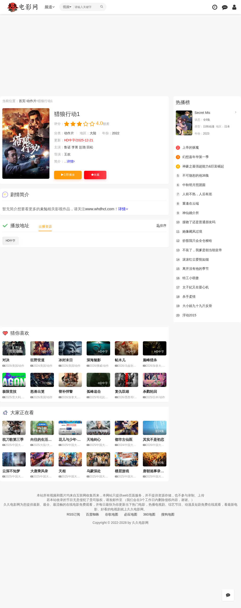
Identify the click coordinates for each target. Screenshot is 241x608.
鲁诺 (67, 147)
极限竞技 (9, 391)
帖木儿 (120, 360)
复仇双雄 (122, 391)
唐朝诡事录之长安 (157, 471)
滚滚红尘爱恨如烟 (192, 260)
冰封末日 (66, 360)
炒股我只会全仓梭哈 (194, 241)
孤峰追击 (94, 391)
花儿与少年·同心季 (73, 439)
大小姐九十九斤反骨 (194, 306)
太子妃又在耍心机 (192, 287)
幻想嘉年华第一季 (192, 157)
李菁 (75, 147)
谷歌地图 (111, 514)
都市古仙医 (124, 439)
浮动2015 (186, 315)
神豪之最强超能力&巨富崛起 (200, 166)
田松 (90, 147)
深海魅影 (94, 360)
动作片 (31, 101)
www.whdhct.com (99, 209)
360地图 (149, 514)
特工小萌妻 (187, 278)
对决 (5, 360)
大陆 (93, 133)
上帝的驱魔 (187, 148)
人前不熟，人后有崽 (194, 194)
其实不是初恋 (153, 439)
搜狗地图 (167, 514)
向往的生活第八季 (44, 439)
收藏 (95, 174)
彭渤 (82, 147)
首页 (22, 101)
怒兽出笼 (37, 391)
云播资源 (45, 226)
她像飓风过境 (189, 232)
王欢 (67, 154)
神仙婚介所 (187, 213)
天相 (62, 471)
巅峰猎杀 (150, 360)
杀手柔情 (186, 297)
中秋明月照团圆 (190, 185)
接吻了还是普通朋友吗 (195, 222)
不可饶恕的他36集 (192, 176)
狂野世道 (37, 360)
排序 (161, 225)
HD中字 (10, 240)
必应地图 (130, 514)
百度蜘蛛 (92, 514)
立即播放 (68, 174)
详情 (71, 161)
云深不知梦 (11, 471)
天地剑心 (94, 439)
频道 (50, 7)
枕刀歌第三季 (13, 439)
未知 (44, 209)
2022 (115, 133)
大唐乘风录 (39, 471)
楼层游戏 (122, 471)
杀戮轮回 (150, 391)
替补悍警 (66, 391)
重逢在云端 (187, 204)
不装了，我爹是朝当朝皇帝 (199, 250)
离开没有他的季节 (192, 269)
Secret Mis (202, 113)
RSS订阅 (73, 514)
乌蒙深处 (94, 471)
